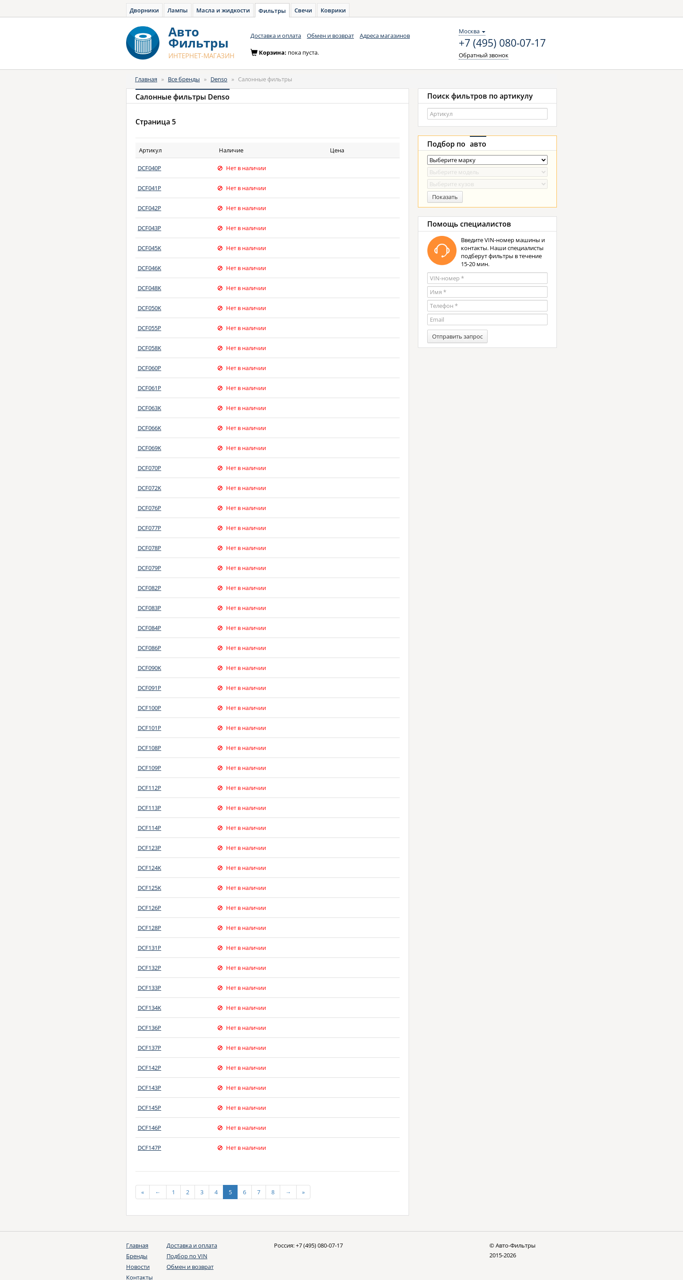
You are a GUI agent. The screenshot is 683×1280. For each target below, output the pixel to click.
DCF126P (149, 908)
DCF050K (149, 308)
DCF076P (149, 508)
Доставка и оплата (275, 36)
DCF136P (149, 1028)
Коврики (333, 10)
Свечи (303, 10)
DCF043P (149, 228)
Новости (138, 1267)
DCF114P (149, 828)
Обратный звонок (483, 55)
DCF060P (149, 368)
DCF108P (149, 748)
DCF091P (149, 688)
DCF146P (149, 1128)
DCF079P (149, 568)
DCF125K (149, 888)
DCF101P (149, 728)
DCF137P (149, 1048)
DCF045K (149, 248)
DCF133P (149, 988)
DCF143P (149, 1088)
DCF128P (149, 928)
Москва (472, 31)
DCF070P (149, 468)
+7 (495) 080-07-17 (502, 43)
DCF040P (149, 168)
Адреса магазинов (385, 36)
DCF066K (149, 428)
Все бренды (184, 79)
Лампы (177, 10)
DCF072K (149, 488)
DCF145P (149, 1108)
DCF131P (149, 948)
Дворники (144, 10)
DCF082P (149, 588)
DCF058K (149, 348)
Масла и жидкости (223, 10)
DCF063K (149, 408)
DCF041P (149, 188)
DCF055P (149, 328)
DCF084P (149, 628)
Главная (146, 79)
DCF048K (149, 288)
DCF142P (149, 1068)
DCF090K (149, 668)
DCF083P (149, 608)
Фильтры (272, 11)
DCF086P (149, 648)
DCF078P (149, 548)
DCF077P (149, 528)
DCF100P (149, 708)
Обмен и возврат (330, 36)
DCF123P (149, 848)
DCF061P (149, 388)
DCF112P (149, 788)
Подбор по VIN (187, 1256)
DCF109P (149, 768)
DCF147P (149, 1148)
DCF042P (149, 208)
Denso (218, 79)
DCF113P (149, 808)
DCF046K (149, 268)
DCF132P (149, 968)
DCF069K (149, 448)
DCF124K (149, 868)
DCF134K (149, 1008)
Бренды (136, 1256)
